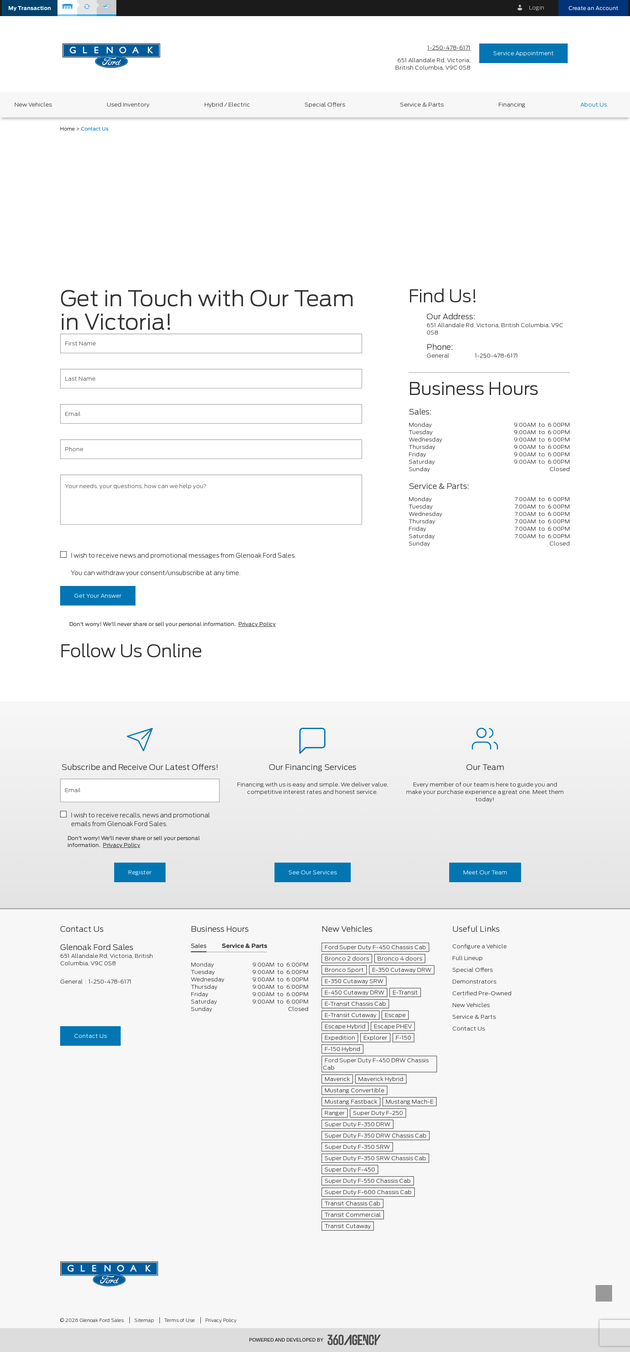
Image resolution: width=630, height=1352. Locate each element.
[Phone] (211, 449)
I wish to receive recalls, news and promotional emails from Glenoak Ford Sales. (140, 819)
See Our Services (312, 872)
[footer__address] (119, 959)
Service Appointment (523, 53)
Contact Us (90, 1036)
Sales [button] (199, 946)
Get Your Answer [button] (98, 595)
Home (67, 129)
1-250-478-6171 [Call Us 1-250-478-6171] (449, 47)
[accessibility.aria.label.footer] (354, 1340)
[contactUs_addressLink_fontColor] (498, 328)
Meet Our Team (485, 872)
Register (140, 872)
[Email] (211, 414)
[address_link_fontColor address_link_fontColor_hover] (433, 64)
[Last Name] (211, 378)
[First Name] (211, 343)
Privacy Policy (257, 624)
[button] (30, 8)
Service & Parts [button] (244, 946)
